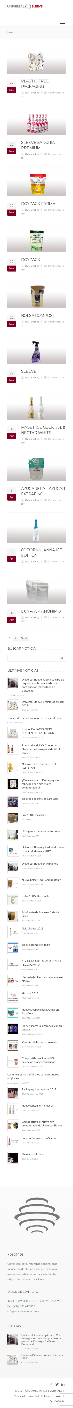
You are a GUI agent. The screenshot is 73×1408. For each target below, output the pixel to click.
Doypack (30, 259)
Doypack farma (38, 203)
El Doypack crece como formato (41, 831)
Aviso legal (56, 1390)
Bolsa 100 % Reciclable (35, 896)
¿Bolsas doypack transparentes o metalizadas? (35, 718)
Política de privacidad (26, 1396)
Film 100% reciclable (34, 814)
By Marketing (32, 92)
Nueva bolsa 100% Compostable (41, 879)
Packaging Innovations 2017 (39, 1089)
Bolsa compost (38, 315)
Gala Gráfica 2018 (32, 928)
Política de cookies (51, 1396)
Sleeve (28, 371)
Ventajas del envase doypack (39, 1042)
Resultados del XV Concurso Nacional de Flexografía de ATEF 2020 (41, 749)
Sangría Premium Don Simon (39, 1138)
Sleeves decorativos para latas (40, 798)
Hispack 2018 (30, 993)
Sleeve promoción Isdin (36, 944)
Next (24, 638)
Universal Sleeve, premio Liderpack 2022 (42, 1356)
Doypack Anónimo (41, 611)
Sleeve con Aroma (33, 1154)
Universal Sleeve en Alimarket (40, 863)
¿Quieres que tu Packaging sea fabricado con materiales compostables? (40, 783)
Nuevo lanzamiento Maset (37, 1105)
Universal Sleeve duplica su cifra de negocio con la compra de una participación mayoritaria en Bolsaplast (41, 1340)
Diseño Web (57, 1401)
